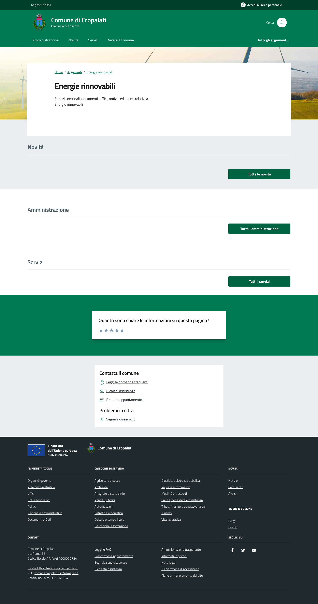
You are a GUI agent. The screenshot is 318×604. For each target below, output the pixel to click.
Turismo (166, 512)
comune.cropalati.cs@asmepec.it (56, 573)
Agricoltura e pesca (107, 480)
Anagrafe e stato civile (110, 493)
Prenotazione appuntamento (114, 555)
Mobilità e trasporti (174, 493)
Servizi (93, 40)
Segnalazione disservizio (111, 562)
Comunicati (235, 487)
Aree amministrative (41, 487)
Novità (73, 40)
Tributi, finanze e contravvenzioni (183, 506)
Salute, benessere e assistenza (182, 500)
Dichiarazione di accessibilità (180, 568)
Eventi (232, 527)
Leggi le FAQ (103, 549)
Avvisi (232, 493)
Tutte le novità (259, 174)
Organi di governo (39, 480)
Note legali (168, 562)
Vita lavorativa (171, 519)
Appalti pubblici (105, 500)
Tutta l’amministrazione (259, 228)
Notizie (233, 480)
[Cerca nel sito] (282, 22)
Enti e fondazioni (39, 500)
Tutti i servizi (259, 281)
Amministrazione (45, 40)
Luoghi (232, 520)
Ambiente (101, 487)
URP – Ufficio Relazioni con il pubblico (53, 568)
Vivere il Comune (121, 40)
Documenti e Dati (39, 519)
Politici (32, 506)
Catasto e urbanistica (109, 512)
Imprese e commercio (175, 487)
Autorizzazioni (104, 506)
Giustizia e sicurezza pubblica (180, 480)
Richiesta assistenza (108, 568)
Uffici (31, 493)
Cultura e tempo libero (109, 519)
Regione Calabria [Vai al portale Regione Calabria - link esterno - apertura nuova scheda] (41, 5)
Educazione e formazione (111, 525)
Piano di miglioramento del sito (182, 575)
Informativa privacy (174, 555)
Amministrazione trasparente (181, 549)
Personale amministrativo (45, 512)
